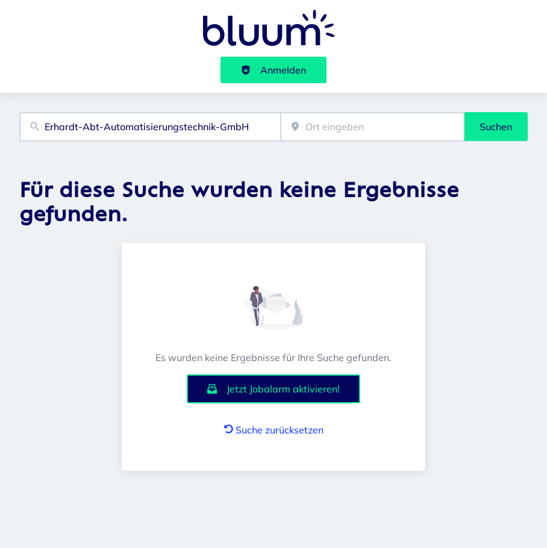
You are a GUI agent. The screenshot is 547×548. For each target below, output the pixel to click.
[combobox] (150, 127)
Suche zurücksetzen (274, 430)
